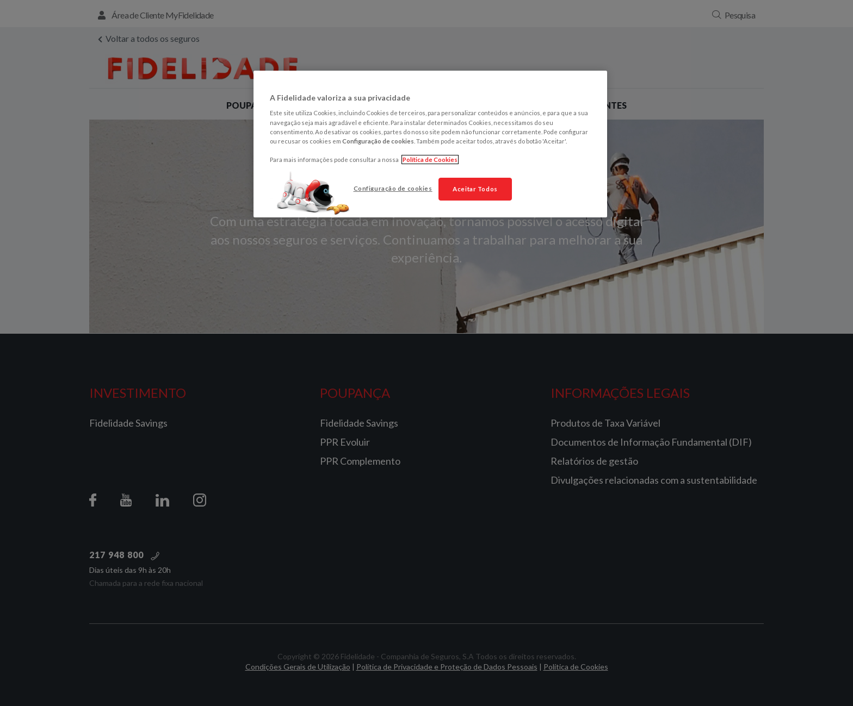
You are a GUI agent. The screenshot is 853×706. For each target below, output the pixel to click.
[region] (430, 144)
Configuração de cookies (393, 188)
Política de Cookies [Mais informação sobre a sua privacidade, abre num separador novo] (430, 159)
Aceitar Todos (475, 188)
